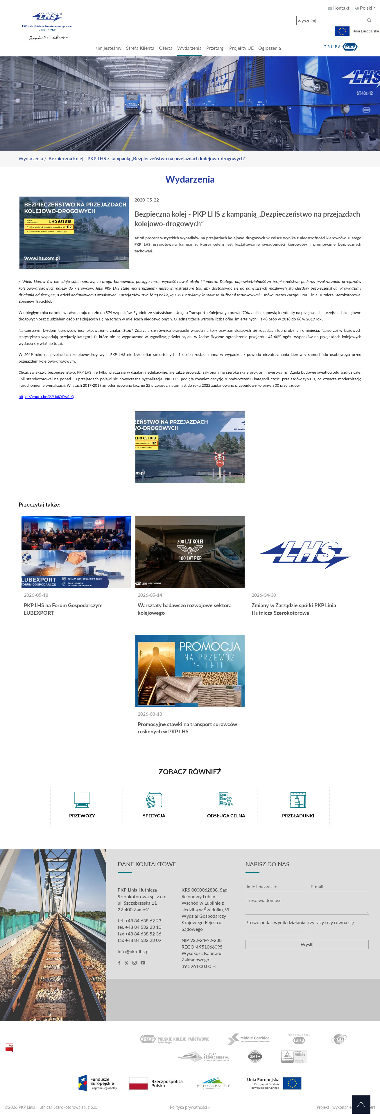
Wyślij (307, 944)
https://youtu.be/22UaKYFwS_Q (46, 396)
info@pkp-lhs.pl (134, 951)
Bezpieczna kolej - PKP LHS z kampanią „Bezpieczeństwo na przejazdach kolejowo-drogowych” (147, 158)
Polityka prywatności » (190, 1107)
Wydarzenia (31, 158)
